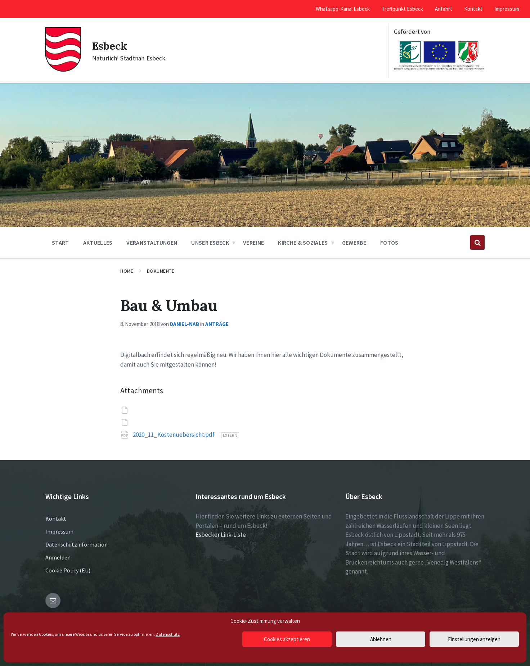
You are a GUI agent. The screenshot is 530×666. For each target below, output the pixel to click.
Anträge (217, 324)
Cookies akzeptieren (287, 639)
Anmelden (58, 557)
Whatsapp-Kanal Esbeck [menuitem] (343, 8)
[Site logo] (63, 70)
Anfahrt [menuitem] (443, 8)
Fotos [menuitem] (389, 242)
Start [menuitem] (60, 242)
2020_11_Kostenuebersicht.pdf (174, 435)
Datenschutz (168, 634)
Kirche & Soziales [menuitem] (303, 242)
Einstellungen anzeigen (474, 639)
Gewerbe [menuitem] (354, 242)
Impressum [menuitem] (506, 8)
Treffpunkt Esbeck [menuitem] (402, 8)
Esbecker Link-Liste (221, 535)
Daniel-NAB (184, 324)
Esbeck (110, 46)
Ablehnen (380, 639)
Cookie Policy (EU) (67, 570)
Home (126, 271)
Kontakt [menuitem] (473, 8)
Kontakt (55, 518)
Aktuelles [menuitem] (98, 242)
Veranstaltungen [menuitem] (151, 242)
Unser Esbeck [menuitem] (210, 242)
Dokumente (161, 271)
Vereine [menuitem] (253, 242)
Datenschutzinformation (76, 544)
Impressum (59, 531)
